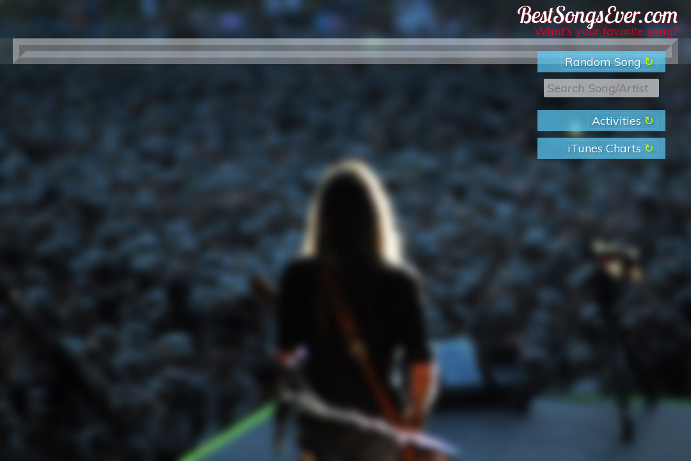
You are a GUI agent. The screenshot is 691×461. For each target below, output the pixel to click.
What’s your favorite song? (606, 31)
